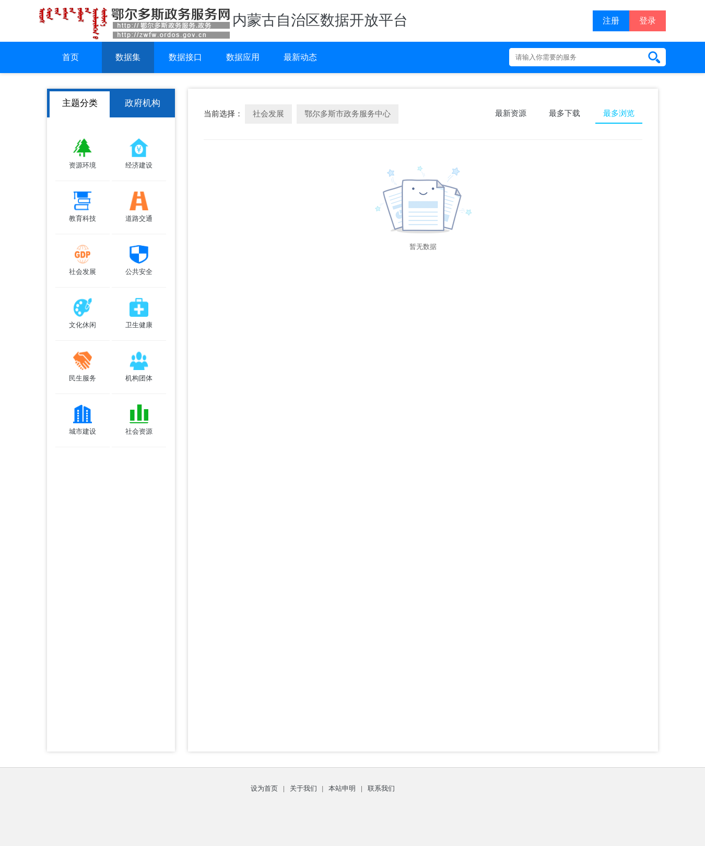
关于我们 (303, 788)
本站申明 (342, 788)
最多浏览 (618, 113)
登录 (647, 20)
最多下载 (564, 113)
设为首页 (264, 788)
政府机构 (142, 103)
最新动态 (300, 57)
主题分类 (80, 103)
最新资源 (510, 113)
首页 (70, 57)
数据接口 (185, 57)
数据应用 (243, 57)
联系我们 (381, 788)
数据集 (127, 57)
